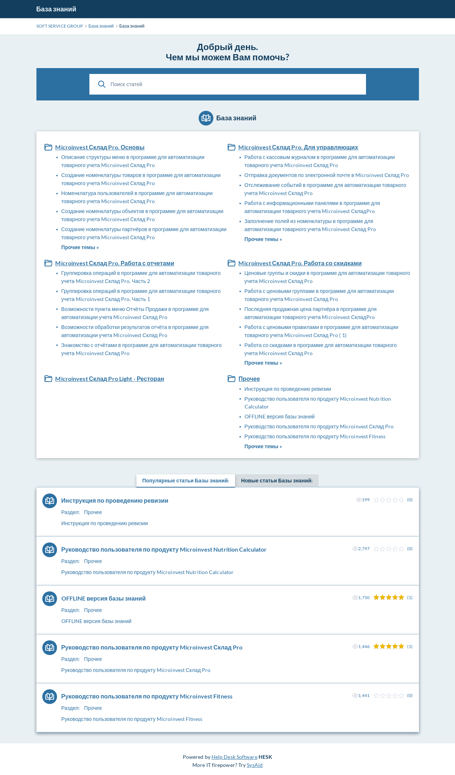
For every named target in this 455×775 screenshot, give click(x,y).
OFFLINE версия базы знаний (280, 416)
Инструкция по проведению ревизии (288, 389)
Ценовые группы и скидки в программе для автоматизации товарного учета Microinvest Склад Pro (327, 277)
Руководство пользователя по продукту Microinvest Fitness (315, 436)
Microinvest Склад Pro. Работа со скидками (300, 262)
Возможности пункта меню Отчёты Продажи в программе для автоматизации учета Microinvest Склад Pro (135, 313)
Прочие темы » (80, 247)
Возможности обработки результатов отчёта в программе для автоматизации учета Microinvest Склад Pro (135, 331)
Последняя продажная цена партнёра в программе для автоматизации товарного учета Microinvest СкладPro (311, 313)
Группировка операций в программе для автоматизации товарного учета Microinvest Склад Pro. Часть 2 (141, 277)
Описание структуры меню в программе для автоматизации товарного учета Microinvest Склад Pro (133, 161)
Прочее (249, 378)
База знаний (56, 9)
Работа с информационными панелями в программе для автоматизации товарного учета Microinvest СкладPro (312, 207)
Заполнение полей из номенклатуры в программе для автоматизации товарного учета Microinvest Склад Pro (310, 225)
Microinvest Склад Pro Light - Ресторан (109, 378)
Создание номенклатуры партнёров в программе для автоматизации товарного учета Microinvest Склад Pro (144, 233)
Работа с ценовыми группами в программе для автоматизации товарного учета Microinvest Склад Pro (319, 295)
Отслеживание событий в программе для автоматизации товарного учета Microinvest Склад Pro (325, 189)
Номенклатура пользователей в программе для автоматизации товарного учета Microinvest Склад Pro (137, 197)
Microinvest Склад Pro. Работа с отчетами (114, 262)
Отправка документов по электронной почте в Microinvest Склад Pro (327, 175)
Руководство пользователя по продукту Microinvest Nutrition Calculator (318, 403)
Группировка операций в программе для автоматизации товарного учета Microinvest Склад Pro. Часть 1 (141, 295)
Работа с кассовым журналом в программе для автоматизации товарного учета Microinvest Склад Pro (320, 161)
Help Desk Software (234, 757)
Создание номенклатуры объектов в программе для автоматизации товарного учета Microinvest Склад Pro (142, 215)
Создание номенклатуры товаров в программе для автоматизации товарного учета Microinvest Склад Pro (141, 179)
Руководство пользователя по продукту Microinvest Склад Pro (319, 426)
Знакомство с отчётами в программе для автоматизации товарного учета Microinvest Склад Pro (141, 349)
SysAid (255, 765)
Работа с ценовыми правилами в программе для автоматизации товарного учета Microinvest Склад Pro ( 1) (321, 331)
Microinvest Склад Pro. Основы (99, 147)
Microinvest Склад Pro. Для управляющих (298, 147)
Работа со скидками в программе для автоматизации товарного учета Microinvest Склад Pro (321, 349)
